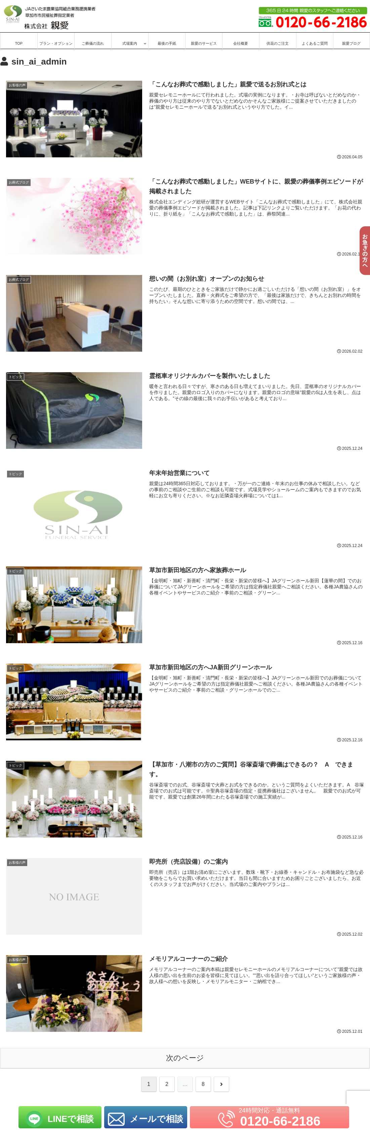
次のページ (185, 1058)
